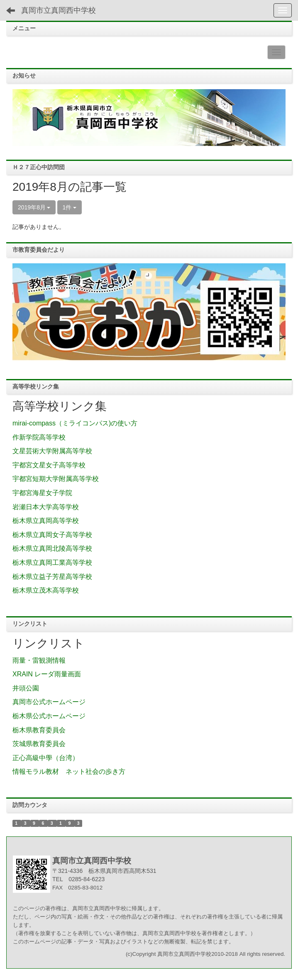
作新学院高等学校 (39, 437)
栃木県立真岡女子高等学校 (52, 534)
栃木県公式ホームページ (48, 715)
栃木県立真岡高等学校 (45, 520)
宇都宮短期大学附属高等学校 (55, 478)
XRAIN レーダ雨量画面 (46, 674)
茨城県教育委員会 (39, 743)
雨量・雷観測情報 (39, 660)
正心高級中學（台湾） (45, 757)
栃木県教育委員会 (39, 730)
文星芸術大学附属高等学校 (52, 450)
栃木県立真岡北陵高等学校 (52, 548)
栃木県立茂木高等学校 (45, 590)
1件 (70, 207)
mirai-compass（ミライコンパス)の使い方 (74, 423)
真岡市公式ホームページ (48, 701)
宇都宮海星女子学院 (42, 492)
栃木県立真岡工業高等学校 (52, 562)
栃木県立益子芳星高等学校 (52, 576)
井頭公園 (25, 688)
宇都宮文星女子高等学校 (48, 465)
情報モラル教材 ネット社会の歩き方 (68, 771)
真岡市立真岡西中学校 (58, 10)
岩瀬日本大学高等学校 (45, 506)
